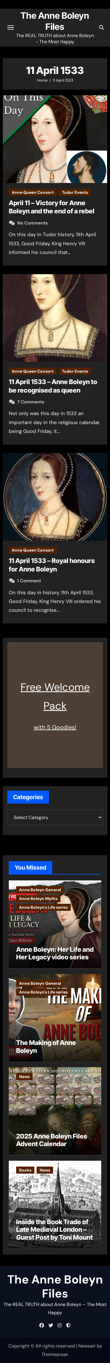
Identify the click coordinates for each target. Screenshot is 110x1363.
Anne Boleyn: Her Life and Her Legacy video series (55, 953)
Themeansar (54, 1354)
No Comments (32, 223)
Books (25, 1170)
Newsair (87, 1346)
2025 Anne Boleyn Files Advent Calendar (51, 1140)
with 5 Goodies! (55, 727)
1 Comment (29, 581)
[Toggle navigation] (10, 27)
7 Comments (30, 402)
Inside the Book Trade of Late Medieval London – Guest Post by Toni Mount (54, 1229)
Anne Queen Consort (33, 192)
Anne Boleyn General (40, 889)
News (24, 1076)
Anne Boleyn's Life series (43, 907)
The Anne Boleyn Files (55, 1286)
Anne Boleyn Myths (38, 898)
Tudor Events (75, 192)
